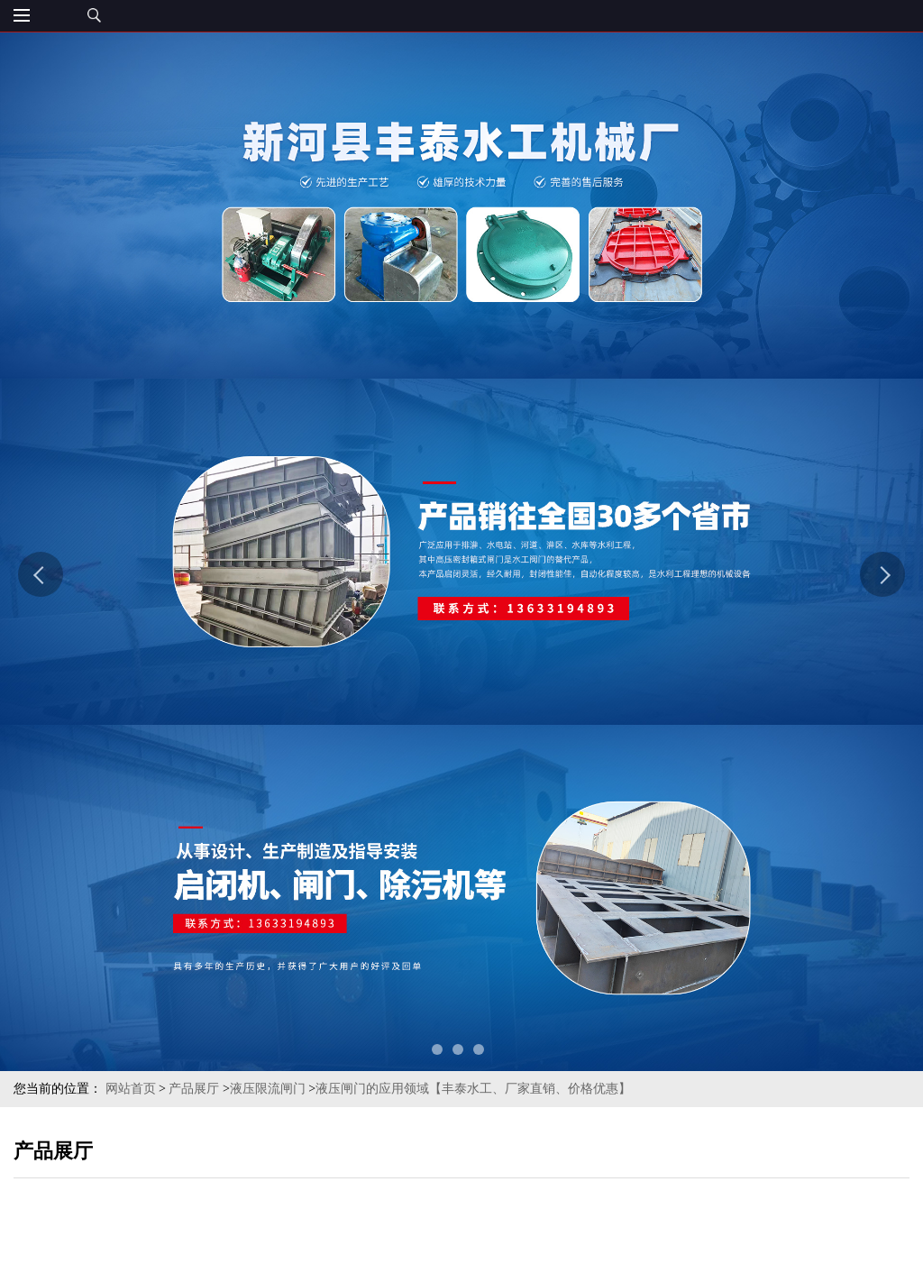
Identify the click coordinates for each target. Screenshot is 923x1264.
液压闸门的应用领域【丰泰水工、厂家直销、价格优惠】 (473, 1088)
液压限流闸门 (268, 1088)
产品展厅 (194, 1088)
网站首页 (130, 1088)
